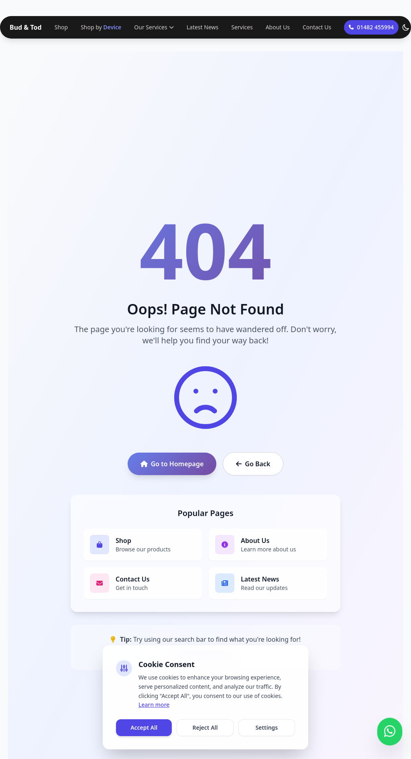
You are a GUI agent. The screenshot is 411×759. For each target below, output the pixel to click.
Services (241, 27)
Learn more (153, 704)
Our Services (153, 27)
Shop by (101, 27)
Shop (61, 27)
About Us (278, 27)
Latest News (203, 27)
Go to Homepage (172, 463)
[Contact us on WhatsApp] (390, 730)
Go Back (253, 463)
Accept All (143, 727)
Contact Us (317, 27)
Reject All (205, 727)
